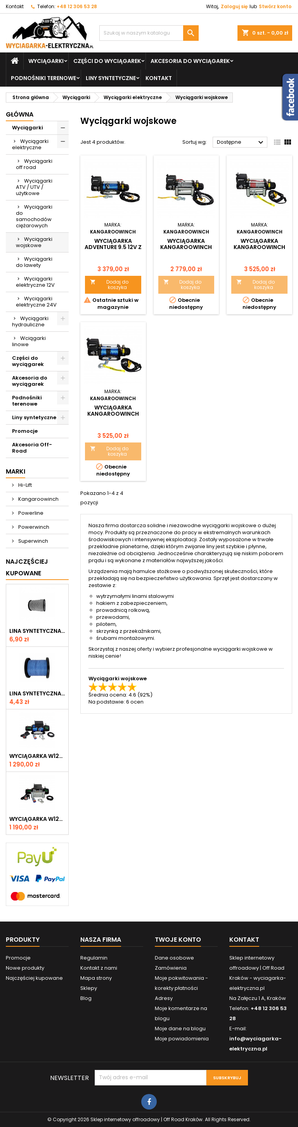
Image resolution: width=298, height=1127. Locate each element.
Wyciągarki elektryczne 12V (35, 282)
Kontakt (15, 6)
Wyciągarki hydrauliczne (30, 321)
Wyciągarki (46, 61)
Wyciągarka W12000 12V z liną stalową (37, 819)
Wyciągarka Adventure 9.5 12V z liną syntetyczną (113, 247)
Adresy (164, 998)
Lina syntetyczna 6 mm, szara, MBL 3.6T (37, 631)
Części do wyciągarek (107, 61)
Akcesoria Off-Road (32, 448)
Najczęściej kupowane (34, 978)
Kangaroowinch (38, 499)
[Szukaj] (149, 33)
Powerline (30, 513)
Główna (19, 114)
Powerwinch (33, 527)
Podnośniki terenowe (43, 78)
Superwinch (32, 541)
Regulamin (93, 958)
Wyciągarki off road (34, 164)
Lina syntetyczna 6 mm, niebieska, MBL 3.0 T (37, 693)
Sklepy (88, 988)
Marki (15, 471)
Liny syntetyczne (111, 78)
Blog (86, 998)
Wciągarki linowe (29, 341)
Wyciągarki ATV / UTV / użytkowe (34, 187)
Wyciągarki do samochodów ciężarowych (34, 216)
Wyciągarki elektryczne (30, 144)
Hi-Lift (24, 485)
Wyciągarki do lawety (34, 262)
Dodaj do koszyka (109, 285)
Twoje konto (178, 939)
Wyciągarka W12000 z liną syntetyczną (37, 756)
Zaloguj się (234, 6)
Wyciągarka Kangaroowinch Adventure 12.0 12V (259, 247)
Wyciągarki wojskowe (34, 242)
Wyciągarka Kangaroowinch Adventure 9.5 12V (186, 247)
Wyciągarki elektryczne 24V (36, 301)
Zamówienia (171, 968)
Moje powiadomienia (182, 1038)
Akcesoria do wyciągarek (190, 61)
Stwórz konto (275, 6)
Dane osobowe (174, 958)
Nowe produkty (25, 968)
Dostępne (241, 142)
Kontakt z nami (98, 968)
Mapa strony (96, 978)
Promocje (25, 431)
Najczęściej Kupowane (27, 567)
